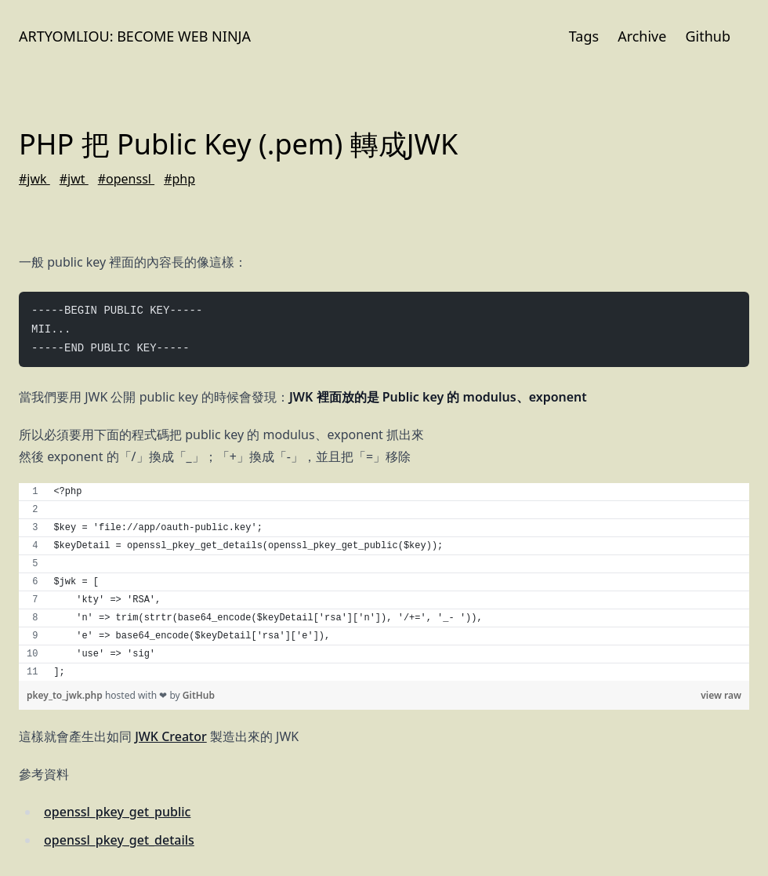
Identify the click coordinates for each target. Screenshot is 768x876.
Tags (584, 36)
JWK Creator (171, 736)
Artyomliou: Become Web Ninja (135, 36)
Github (707, 36)
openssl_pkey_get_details (119, 840)
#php (179, 178)
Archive (642, 36)
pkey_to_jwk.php (66, 695)
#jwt (74, 178)
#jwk (34, 178)
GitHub (199, 695)
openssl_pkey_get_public (117, 811)
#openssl (126, 178)
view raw (721, 695)
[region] (384, 582)
